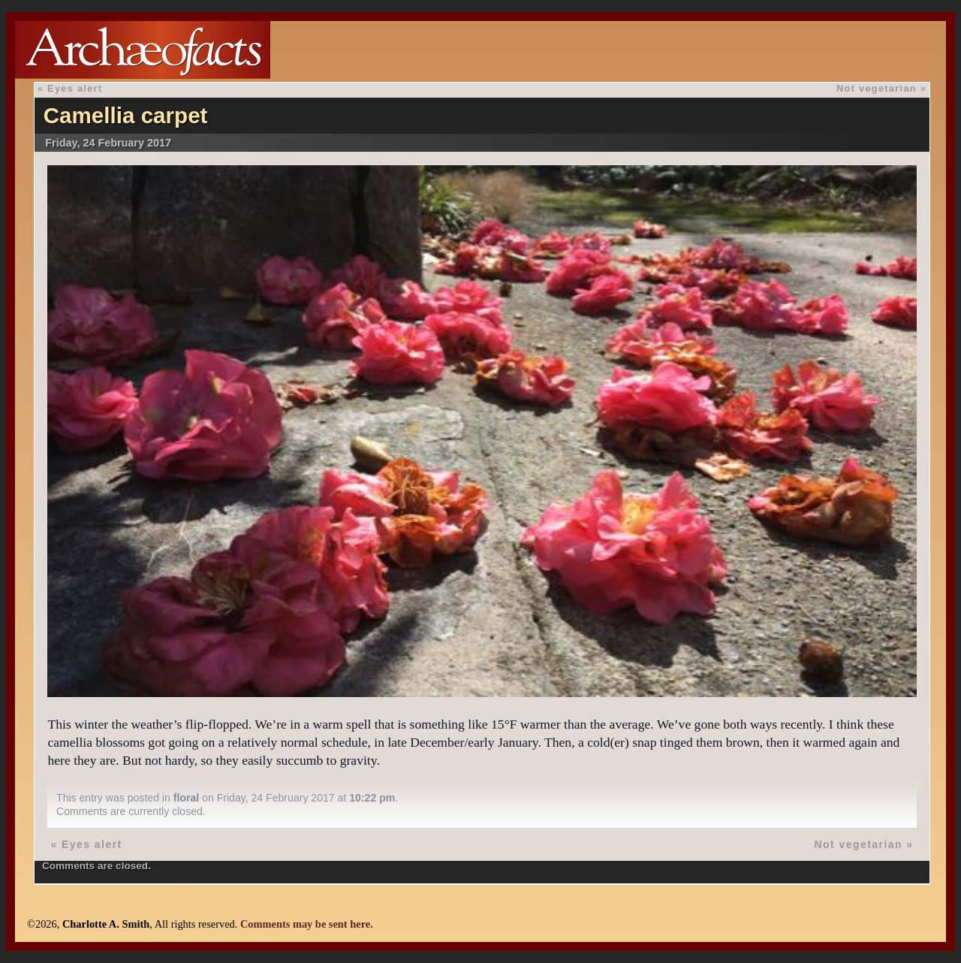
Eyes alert (74, 88)
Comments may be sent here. (306, 924)
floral (186, 798)
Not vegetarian (876, 88)
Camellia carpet (126, 115)
